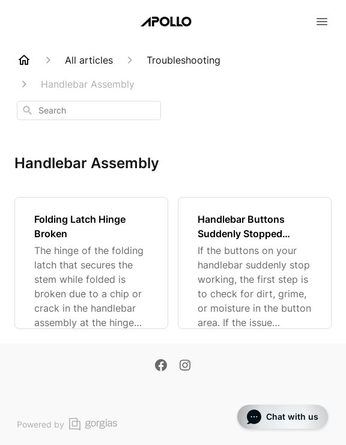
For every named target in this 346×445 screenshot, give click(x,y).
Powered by (67, 424)
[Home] (24, 60)
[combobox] (89, 110)
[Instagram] (185, 366)
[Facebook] (161, 366)
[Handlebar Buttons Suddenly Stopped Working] (255, 263)
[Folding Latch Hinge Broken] (91, 263)
